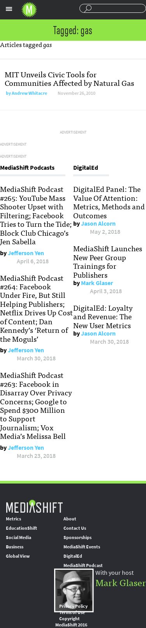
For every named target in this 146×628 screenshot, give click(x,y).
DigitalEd (72, 556)
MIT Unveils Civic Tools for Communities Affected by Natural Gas (69, 78)
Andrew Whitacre (29, 93)
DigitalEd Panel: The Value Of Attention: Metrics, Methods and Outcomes (109, 202)
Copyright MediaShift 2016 (71, 622)
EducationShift (21, 528)
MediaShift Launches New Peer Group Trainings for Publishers (107, 261)
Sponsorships (77, 537)
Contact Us (74, 528)
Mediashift (29, 9)
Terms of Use (72, 612)
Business (14, 547)
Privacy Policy (73, 606)
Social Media (18, 537)
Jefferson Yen (26, 253)
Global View (18, 556)
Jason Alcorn (98, 223)
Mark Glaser (97, 283)
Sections (9, 9)
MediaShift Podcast (83, 565)
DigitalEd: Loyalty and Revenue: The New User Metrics (103, 316)
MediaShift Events (81, 547)
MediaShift (34, 506)
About (69, 519)
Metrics (13, 519)
